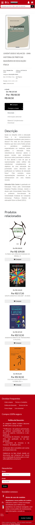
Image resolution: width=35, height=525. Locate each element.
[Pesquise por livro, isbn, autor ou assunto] (15, 6)
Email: (4, 478)
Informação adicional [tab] (14, 117)
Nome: (4, 471)
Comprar (14, 105)
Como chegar (8, 408)
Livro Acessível (19, 408)
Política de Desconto (10, 405)
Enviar (5, 486)
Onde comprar (8, 402)
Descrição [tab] (11, 113)
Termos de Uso (23, 405)
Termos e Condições (21, 402)
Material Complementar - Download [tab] (16, 122)
